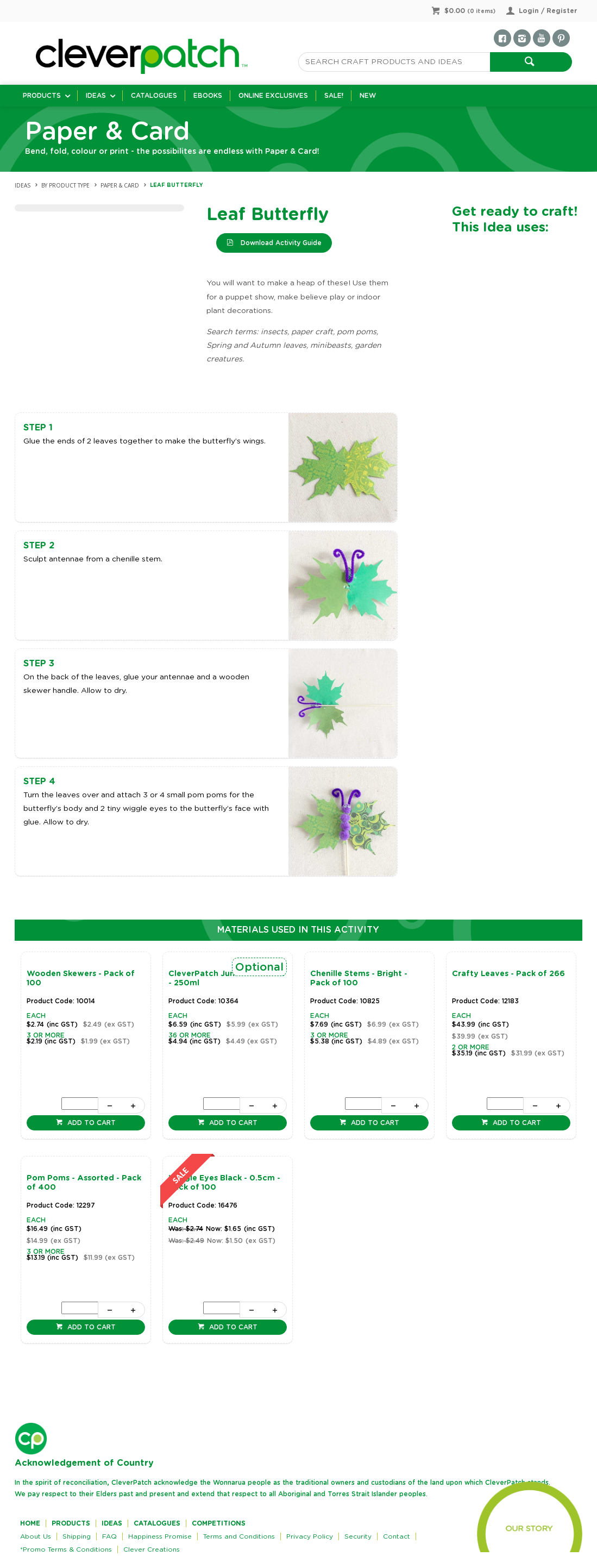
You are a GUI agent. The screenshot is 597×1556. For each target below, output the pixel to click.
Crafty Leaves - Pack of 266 (508, 974)
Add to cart (90, 1123)
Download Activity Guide (280, 243)
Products (42, 95)
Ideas (96, 95)
